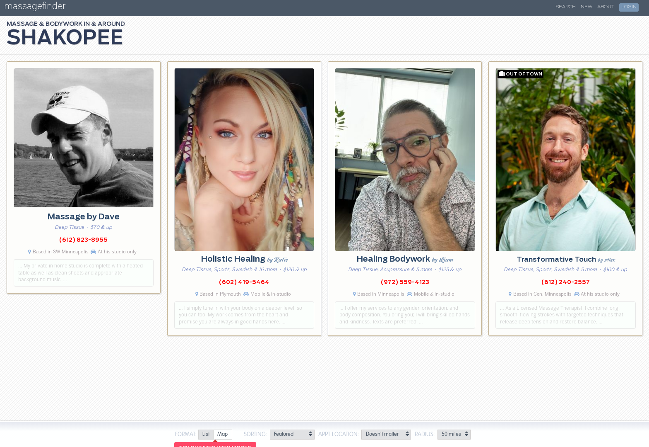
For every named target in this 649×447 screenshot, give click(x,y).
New (586, 7)
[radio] (205, 435)
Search (566, 7)
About (605, 7)
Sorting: (255, 434)
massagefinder (34, 8)
